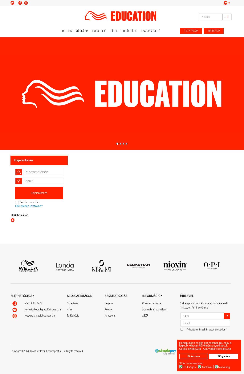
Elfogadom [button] (224, 356)
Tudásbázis (129, 31)
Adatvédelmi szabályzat (154, 309)
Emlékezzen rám (27, 202)
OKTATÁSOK (191, 31)
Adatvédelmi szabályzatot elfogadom (206, 329)
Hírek (114, 31)
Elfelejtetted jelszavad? (29, 206)
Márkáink (82, 31)
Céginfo (109, 303)
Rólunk (67, 31)
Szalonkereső (150, 31)
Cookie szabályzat (152, 303)
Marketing (224, 367)
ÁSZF (145, 315)
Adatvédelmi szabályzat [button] (217, 348)
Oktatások (72, 303)
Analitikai (206, 367)
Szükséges (189, 367)
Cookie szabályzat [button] (190, 348)
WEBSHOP (214, 31)
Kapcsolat (99, 31)
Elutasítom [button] (193, 356)
